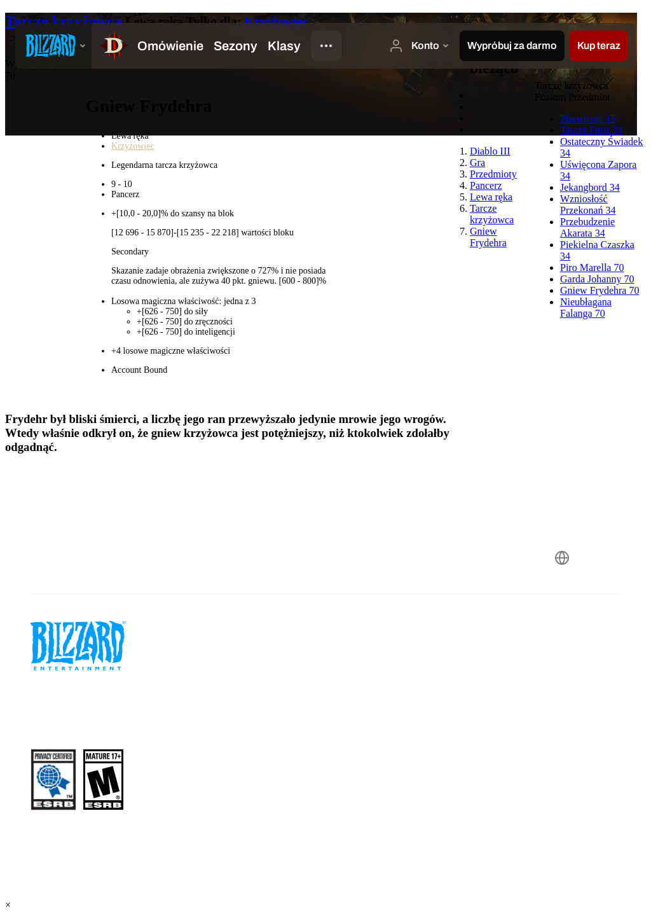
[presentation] (53, 46)
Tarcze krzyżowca (65, 21)
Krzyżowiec (276, 22)
